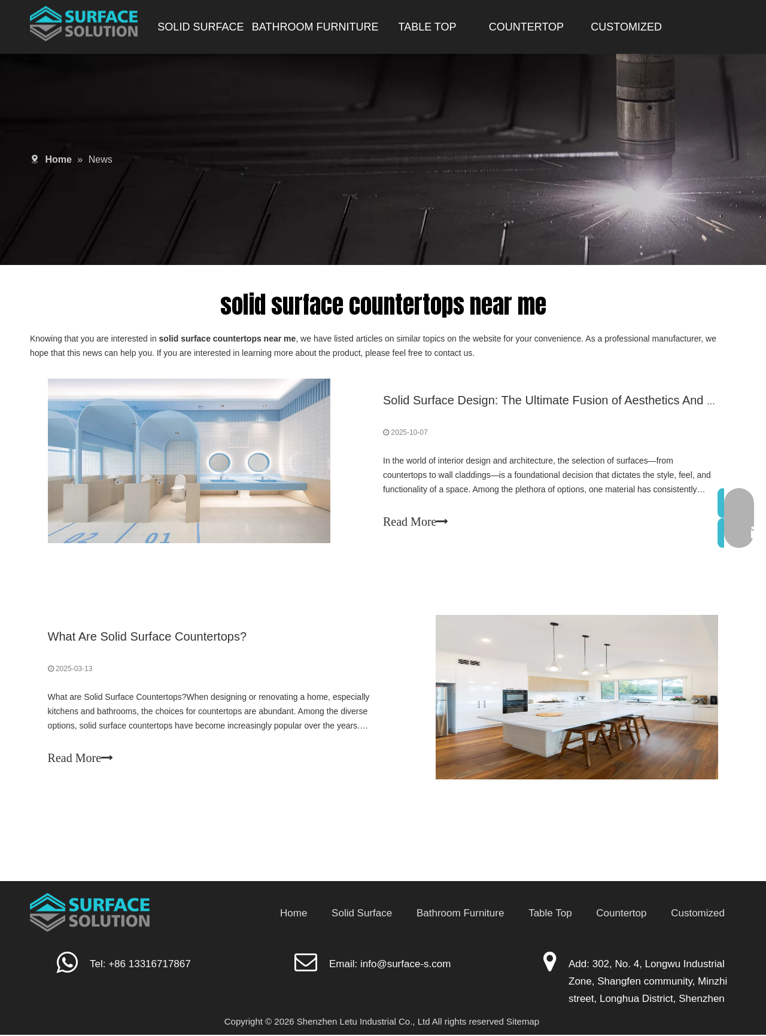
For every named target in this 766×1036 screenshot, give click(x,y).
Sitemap (522, 1022)
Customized (698, 914)
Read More (415, 522)
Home (293, 914)
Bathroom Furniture (460, 914)
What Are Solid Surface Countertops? (147, 637)
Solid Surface (362, 914)
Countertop (621, 914)
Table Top (550, 914)
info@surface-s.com (405, 965)
